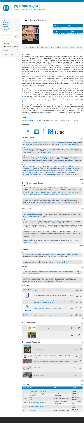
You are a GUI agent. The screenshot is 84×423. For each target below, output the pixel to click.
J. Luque (25, 199)
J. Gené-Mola (26, 157)
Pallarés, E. (44, 192)
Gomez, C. (32, 191)
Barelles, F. (56, 213)
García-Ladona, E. (39, 149)
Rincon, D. (60, 192)
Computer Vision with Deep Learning (37, 402)
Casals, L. (33, 189)
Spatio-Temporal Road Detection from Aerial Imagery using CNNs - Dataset (51, 361)
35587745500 (74, 120)
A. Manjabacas (26, 149)
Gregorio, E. (42, 158)
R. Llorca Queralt (27, 271)
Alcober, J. (30, 188)
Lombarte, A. (28, 150)
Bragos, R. (63, 188)
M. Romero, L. (44, 213)
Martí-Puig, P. (65, 149)
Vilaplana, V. (26, 158)
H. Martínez (26, 213)
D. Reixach (25, 221)
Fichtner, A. (35, 142)
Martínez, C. (64, 199)
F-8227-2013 (54, 120)
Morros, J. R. (50, 142)
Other (52, 47)
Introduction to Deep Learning (36, 406)
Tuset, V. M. (47, 149)
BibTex (73, 144)
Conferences (39, 47)
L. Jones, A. (68, 231)
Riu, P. (65, 192)
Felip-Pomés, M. (34, 231)
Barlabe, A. (58, 188)
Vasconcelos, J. (77, 149)
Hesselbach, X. (51, 191)
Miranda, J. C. (55, 231)
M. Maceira (25, 254)
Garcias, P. (27, 191)
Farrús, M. (47, 199)
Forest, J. (71, 149)
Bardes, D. (52, 188)
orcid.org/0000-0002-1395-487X (31, 120)
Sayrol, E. (59, 149)
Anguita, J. (41, 199)
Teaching (6, 28)
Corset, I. (38, 278)
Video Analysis (32, 410)
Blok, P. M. (47, 167)
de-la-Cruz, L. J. (52, 189)
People (6, 21)
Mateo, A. (38, 239)
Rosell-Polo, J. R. (68, 157)
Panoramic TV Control (39, 375)
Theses (47, 47)
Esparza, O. (69, 189)
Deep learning (45, 328)
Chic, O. (32, 149)
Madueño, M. (74, 191)
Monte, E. (27, 192)
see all (81, 179)
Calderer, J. (69, 188)
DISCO (24, 96)
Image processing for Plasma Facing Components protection (48, 315)
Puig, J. (43, 239)
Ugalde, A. (30, 142)
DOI (62, 144)
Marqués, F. (58, 199)
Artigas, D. (47, 188)
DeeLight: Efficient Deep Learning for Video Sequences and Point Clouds (51, 295)
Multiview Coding (46, 335)
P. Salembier (26, 278)
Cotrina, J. (45, 189)
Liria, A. (57, 191)
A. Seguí (25, 142)
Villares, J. (35, 194)
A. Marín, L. (51, 213)
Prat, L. (25, 194)
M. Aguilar (25, 188)
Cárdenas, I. (37, 213)
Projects (6, 24)
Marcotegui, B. (26, 279)
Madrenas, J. (68, 191)
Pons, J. (49, 192)
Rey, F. (28, 194)
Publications (7, 22)
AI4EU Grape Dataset (39, 349)
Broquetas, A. (32, 239)
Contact (6, 29)
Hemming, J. (41, 157)
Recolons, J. (54, 192)
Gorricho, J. (38, 191)
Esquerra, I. (75, 189)
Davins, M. (31, 213)
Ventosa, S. (36, 225)
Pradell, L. (69, 192)
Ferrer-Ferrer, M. (34, 157)
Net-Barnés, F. (41, 231)
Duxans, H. (62, 189)
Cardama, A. (76, 188)
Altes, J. (36, 188)
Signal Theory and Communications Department (27, 8)
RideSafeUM (66, 94)
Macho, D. (52, 199)
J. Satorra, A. (62, 231)
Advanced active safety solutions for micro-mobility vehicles (47, 308)
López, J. (62, 191)
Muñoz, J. (38, 192)
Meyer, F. (67, 278)
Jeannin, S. (49, 278)
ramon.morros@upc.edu (73, 27)
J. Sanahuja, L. (75, 231)
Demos (6, 26)
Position (56, 25)
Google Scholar (67, 144)
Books (32, 47)
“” (54, 150)
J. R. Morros (26, 239)
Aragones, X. (41, 188)
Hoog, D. (52, 157)
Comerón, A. (39, 189)
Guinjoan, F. (45, 191)
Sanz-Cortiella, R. (59, 157)
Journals (26, 47)
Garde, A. (36, 199)
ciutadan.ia (42, 112)
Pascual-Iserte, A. (76, 192)
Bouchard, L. (43, 278)
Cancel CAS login (8, 54)
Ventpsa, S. (41, 142)
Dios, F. (58, 189)
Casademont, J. (27, 189)
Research (65, 47)
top (82, 138)
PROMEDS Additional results (40, 368)
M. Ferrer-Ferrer (27, 172)
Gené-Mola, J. (63, 172)
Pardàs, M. (55, 278)
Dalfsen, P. (47, 157)
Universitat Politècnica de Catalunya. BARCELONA (29, 9)
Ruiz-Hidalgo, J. (33, 158)
